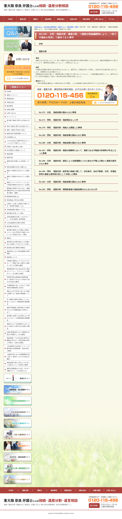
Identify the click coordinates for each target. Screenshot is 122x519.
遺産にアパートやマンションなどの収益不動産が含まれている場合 (18, 183)
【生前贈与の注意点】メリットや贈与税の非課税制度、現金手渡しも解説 (18, 348)
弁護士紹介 (73, 19)
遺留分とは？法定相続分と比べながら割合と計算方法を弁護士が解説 (18, 326)
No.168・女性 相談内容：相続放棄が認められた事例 (62, 143)
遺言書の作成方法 (13, 226)
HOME (10, 19)
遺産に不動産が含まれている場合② (18, 178)
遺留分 (35, 19)
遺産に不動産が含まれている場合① (18, 172)
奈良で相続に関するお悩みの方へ (18, 126)
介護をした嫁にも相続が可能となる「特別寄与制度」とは (18, 205)
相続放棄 (10, 154)
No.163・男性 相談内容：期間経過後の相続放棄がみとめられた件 (68, 189)
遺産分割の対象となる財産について (18, 162)
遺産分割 (23, 19)
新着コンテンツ (12, 95)
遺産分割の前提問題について (17, 133)
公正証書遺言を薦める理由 (16, 223)
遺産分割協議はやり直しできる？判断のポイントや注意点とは (18, 370)
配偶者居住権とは (13, 196)
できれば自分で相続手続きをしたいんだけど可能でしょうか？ (18, 142)
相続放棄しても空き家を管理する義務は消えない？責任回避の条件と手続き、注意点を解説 (18, 340)
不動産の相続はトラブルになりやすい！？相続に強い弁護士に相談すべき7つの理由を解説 (18, 263)
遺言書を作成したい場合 (15, 213)
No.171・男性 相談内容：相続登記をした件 (58, 120)
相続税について (12, 257)
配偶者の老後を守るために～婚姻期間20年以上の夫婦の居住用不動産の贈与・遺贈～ (18, 190)
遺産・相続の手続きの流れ (16, 130)
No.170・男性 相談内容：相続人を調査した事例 (60, 128)
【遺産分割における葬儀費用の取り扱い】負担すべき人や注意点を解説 (18, 357)
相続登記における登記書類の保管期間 (18, 252)
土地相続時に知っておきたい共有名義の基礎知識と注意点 (18, 286)
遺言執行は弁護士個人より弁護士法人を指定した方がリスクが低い (18, 243)
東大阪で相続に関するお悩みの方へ (18, 121)
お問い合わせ (99, 19)
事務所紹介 (61, 19)
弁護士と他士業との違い (15, 146)
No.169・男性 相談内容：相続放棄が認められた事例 (62, 135)
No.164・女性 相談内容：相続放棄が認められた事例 (62, 182)
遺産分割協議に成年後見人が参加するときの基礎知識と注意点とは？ (18, 310)
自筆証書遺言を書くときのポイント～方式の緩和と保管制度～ (18, 218)
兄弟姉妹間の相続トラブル (16, 209)
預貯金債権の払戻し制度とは (17, 167)
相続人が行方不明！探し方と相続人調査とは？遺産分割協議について (18, 293)
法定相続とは (11, 137)
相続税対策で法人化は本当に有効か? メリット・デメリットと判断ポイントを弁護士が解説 (18, 271)
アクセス (112, 19)
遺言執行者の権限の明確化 (16, 247)
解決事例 (48, 19)
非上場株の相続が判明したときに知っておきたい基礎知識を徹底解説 (18, 302)
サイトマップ (11, 117)
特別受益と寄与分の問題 (15, 200)
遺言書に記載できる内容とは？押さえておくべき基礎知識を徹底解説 (18, 318)
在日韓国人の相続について (16, 150)
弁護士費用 (86, 19)
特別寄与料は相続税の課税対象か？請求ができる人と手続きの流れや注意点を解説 (18, 279)
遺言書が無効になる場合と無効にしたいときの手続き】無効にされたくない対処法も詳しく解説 (18, 232)
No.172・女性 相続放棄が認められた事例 (57, 112)
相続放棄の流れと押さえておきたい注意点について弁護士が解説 (18, 364)
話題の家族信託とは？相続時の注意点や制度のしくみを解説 (18, 333)
